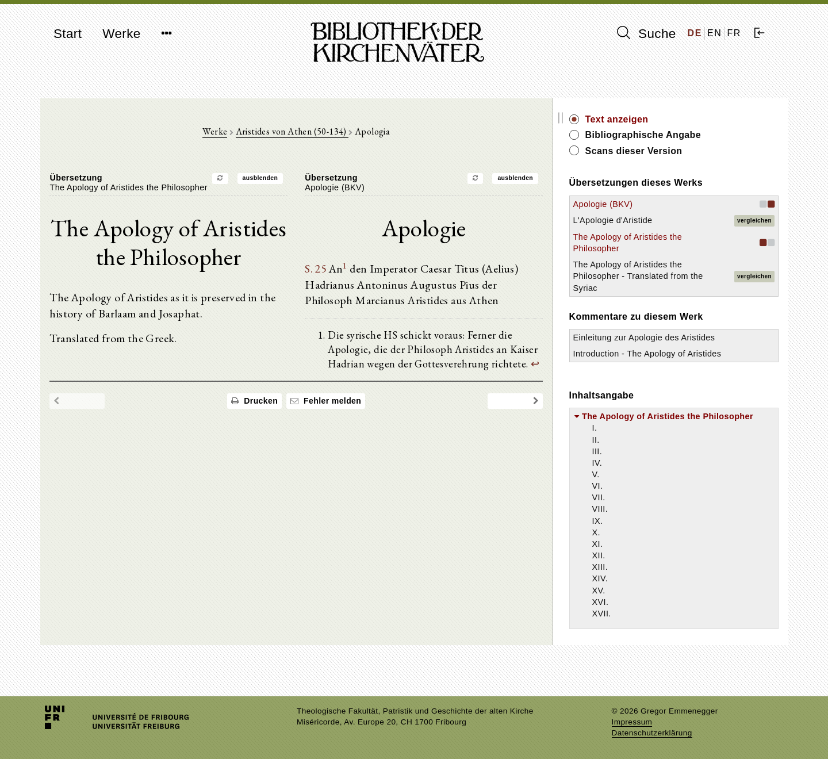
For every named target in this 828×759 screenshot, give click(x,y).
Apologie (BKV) (651, 204)
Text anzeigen (665, 119)
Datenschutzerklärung (652, 733)
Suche (646, 33)
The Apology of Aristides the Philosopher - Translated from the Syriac (673, 276)
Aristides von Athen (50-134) (316, 133)
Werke (121, 33)
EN (714, 33)
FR (734, 33)
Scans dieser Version (682, 151)
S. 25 (340, 270)
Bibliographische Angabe (692, 135)
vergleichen (754, 220)
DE (695, 33)
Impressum (632, 722)
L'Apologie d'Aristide (661, 220)
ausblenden (284, 180)
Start (67, 33)
